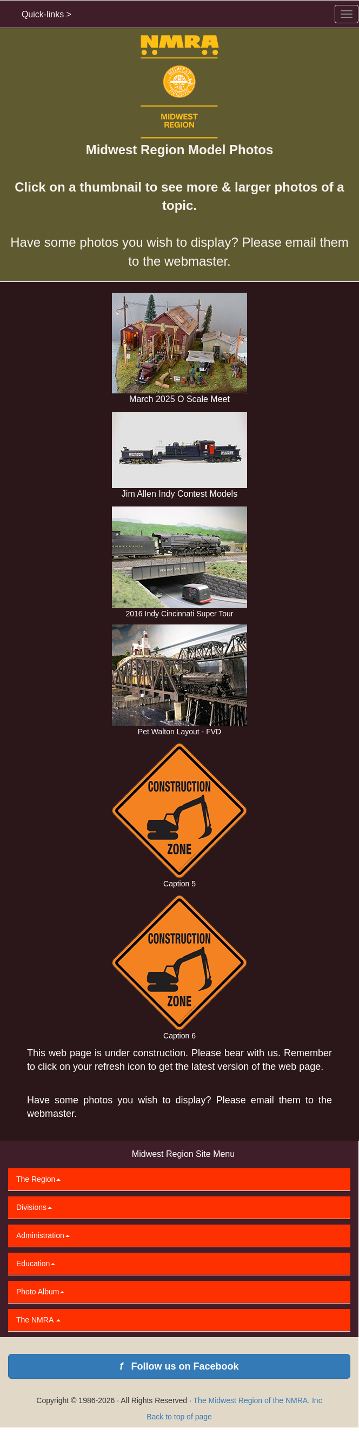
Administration (43, 1235)
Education (35, 1263)
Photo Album (40, 1291)
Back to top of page (179, 1416)
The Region (38, 1179)
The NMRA (38, 1319)
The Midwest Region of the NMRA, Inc (258, 1400)
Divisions (34, 1207)
